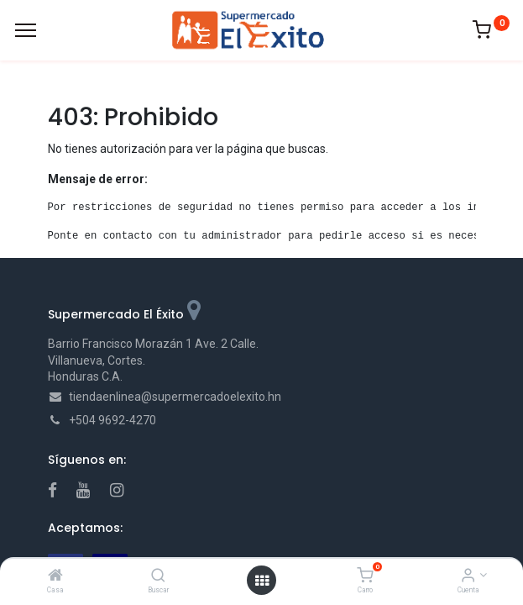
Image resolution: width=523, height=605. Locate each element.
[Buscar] (158, 576)
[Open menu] (262, 581)
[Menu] (25, 30)
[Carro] (365, 576)
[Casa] (55, 576)
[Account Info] (468, 576)
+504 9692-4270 (112, 420)
